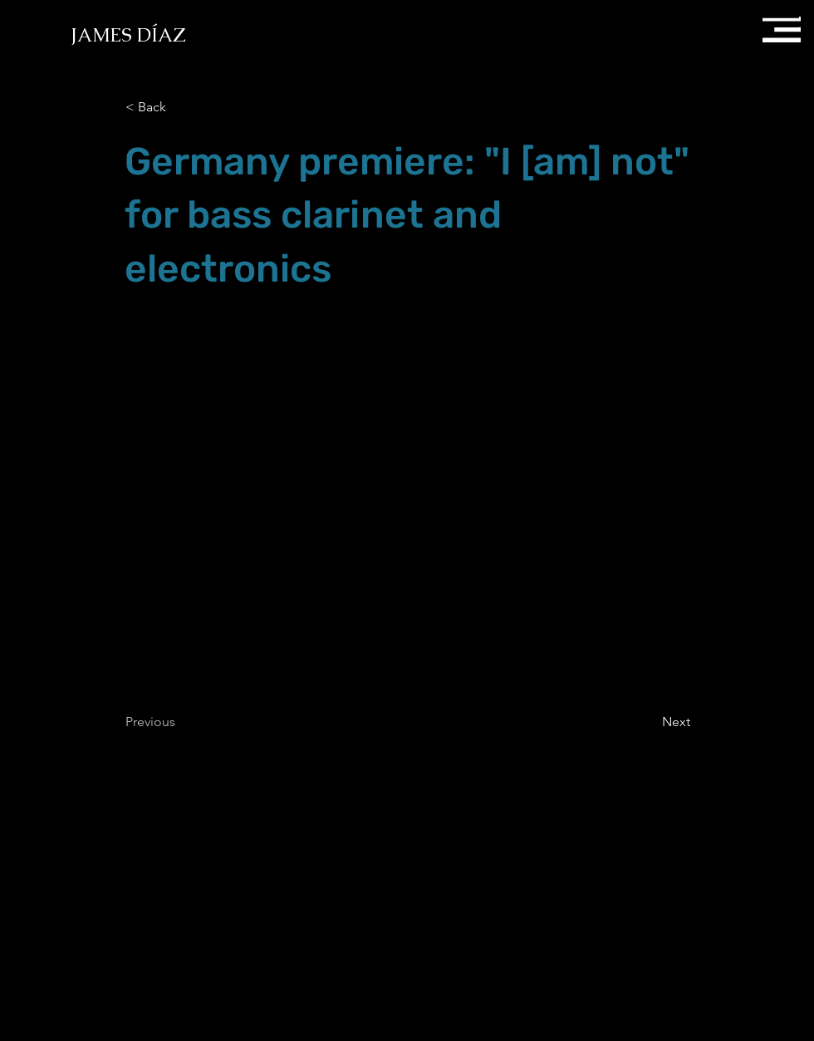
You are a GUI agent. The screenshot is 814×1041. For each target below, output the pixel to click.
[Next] (648, 722)
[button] (780, 25)
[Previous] (180, 722)
